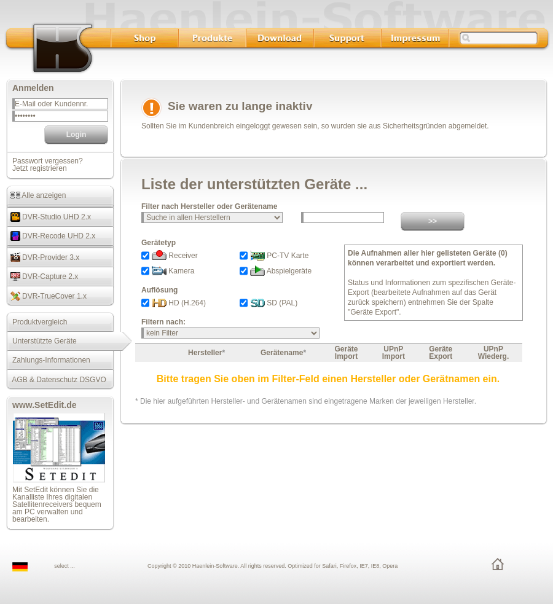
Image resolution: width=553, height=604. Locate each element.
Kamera (173, 271)
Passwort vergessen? (47, 161)
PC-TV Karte (279, 255)
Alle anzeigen (36, 195)
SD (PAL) (273, 303)
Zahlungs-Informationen (48, 360)
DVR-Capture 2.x (42, 276)
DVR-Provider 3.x (42, 257)
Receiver (175, 255)
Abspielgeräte (281, 271)
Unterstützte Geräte (41, 341)
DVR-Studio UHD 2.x (48, 217)
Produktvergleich (36, 322)
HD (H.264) (179, 303)
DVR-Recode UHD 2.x (50, 236)
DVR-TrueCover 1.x (46, 296)
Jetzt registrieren (39, 168)
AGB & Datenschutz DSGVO (56, 379)
